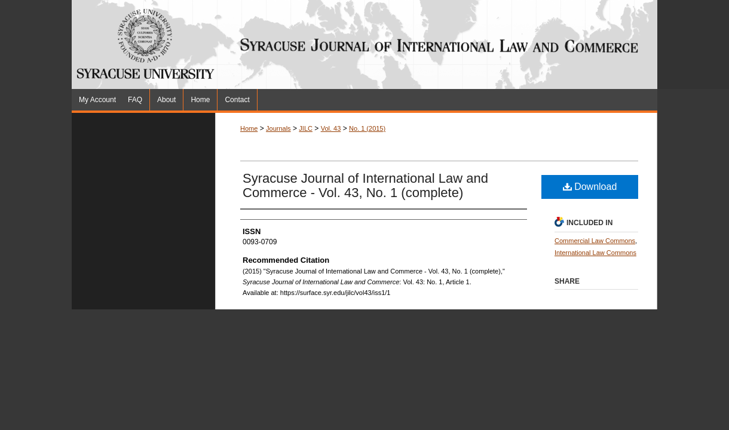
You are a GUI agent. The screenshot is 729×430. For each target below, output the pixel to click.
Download (590, 187)
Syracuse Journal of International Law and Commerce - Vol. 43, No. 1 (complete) (365, 185)
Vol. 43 (331, 128)
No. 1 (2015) (367, 128)
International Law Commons (595, 252)
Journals (278, 128)
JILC (306, 128)
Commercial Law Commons (595, 240)
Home (249, 128)
